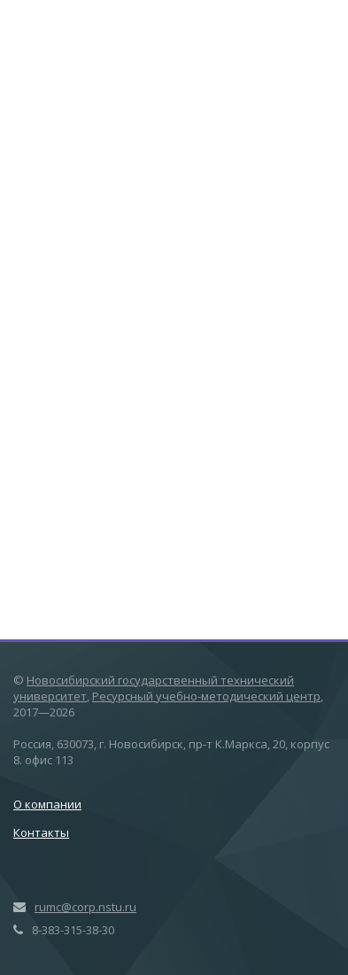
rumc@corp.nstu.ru (85, 907)
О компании (47, 804)
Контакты (41, 832)
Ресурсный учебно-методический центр (206, 696)
